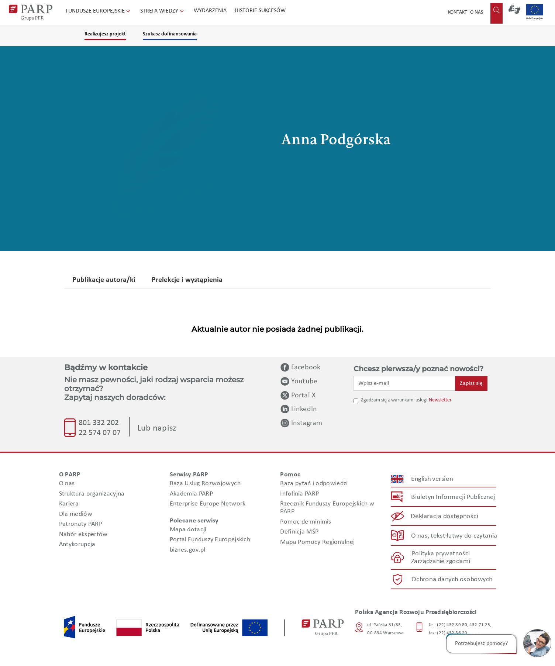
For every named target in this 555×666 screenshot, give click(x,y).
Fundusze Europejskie (99, 11)
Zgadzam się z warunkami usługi (394, 400)
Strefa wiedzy (162, 11)
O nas (476, 12)
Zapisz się (471, 383)
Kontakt (457, 12)
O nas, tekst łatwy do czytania (454, 535)
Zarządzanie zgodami (440, 561)
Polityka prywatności (441, 554)
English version (432, 479)
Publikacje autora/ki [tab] (103, 280)
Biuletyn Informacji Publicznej (453, 497)
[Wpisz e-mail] (404, 383)
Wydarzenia (210, 11)
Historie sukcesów (260, 11)
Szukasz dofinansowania (170, 34)
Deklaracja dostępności (445, 516)
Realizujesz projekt (105, 34)
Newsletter (440, 400)
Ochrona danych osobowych (452, 579)
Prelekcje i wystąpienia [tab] (187, 280)
